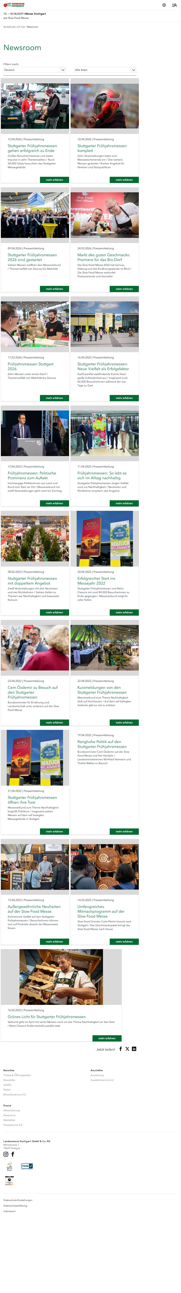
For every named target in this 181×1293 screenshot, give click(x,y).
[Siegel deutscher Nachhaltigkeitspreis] (9, 1254)
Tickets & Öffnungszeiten (17, 1149)
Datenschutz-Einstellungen (17, 1274)
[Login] (164, 5)
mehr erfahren (51, 187)
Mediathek (9, 1194)
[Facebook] (12, 1228)
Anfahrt (7, 1158)
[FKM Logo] (27, 1240)
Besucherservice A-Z (14, 1168)
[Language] (34, 70)
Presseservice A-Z (13, 1199)
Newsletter (9, 1154)
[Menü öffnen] (174, 5)
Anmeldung (97, 1149)
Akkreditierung (11, 1184)
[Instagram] (5, 1228)
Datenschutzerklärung (15, 1279)
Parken (7, 1163)
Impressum (9, 1285)
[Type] (105, 70)
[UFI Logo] (9, 1240)
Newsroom (9, 1189)
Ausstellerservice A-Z (102, 1154)
